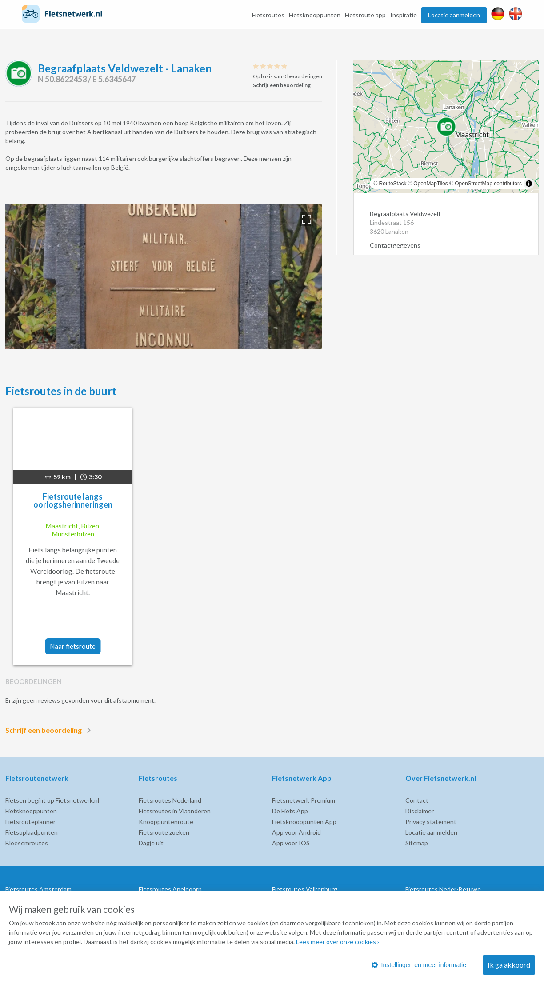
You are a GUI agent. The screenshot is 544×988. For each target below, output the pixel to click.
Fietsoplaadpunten (31, 832)
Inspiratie (403, 15)
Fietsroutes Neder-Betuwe (443, 889)
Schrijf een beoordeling (49, 730)
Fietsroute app (365, 15)
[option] (163, 276)
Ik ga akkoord (509, 964)
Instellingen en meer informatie (419, 964)
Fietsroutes (268, 15)
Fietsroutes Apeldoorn (170, 889)
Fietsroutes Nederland (170, 800)
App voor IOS (291, 843)
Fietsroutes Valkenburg (304, 889)
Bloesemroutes (26, 843)
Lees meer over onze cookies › (337, 941)
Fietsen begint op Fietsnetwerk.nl (52, 800)
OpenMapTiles (430, 183)
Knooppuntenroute (166, 821)
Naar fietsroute (73, 646)
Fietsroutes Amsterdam (38, 889)
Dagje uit (151, 843)
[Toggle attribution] (529, 183)
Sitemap (416, 843)
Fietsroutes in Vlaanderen (175, 811)
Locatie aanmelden (454, 15)
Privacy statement (430, 821)
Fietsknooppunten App (304, 821)
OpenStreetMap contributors (488, 183)
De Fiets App (290, 811)
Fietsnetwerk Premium (303, 800)
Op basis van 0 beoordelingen (287, 76)
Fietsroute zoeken (164, 832)
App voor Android (296, 832)
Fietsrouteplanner (30, 821)
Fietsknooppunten (314, 15)
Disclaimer (419, 811)
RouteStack (393, 183)
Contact (416, 800)
